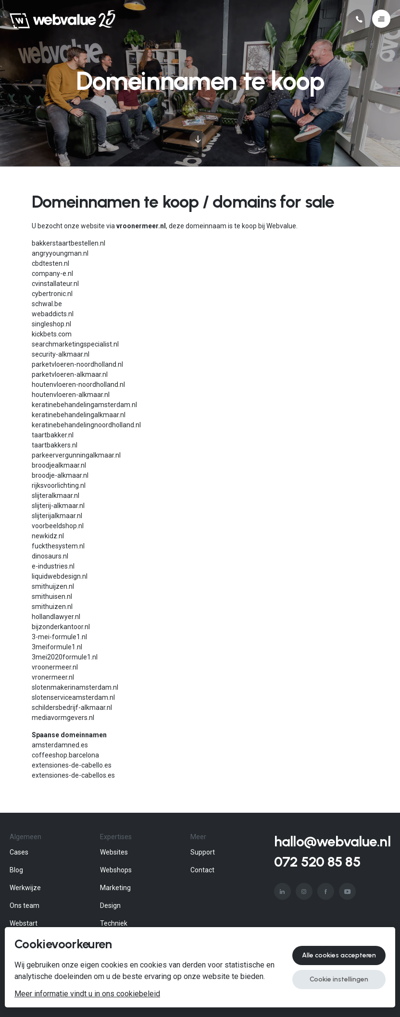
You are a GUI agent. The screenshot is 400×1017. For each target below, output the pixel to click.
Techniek (113, 923)
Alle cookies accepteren (339, 955)
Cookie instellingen (339, 979)
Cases (19, 852)
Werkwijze (25, 888)
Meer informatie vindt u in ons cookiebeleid (87, 994)
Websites (114, 852)
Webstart (24, 923)
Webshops (116, 870)
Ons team (24, 905)
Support (202, 852)
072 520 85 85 (317, 862)
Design (110, 905)
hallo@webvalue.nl (332, 841)
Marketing (115, 888)
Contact (202, 870)
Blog (16, 870)
